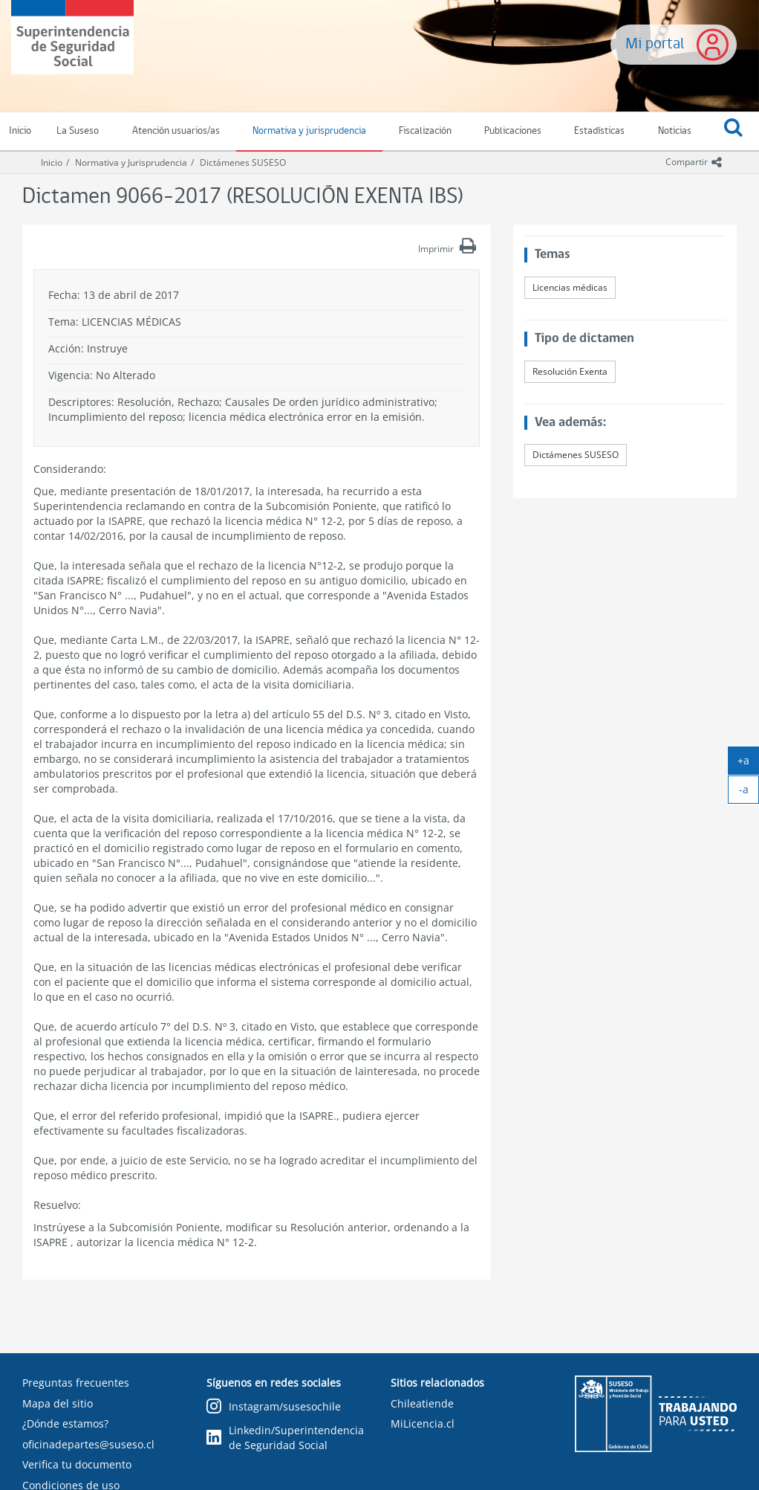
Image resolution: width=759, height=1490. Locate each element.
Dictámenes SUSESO (243, 162)
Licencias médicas (569, 287)
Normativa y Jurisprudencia (131, 162)
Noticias (674, 131)
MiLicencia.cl (423, 1423)
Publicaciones (512, 131)
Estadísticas (599, 131)
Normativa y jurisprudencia (309, 131)
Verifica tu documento (76, 1464)
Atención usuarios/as (176, 131)
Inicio (51, 162)
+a (748, 763)
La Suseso (77, 131)
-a (749, 792)
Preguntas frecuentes (75, 1382)
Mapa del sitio (57, 1403)
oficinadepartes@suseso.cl (88, 1444)
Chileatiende (422, 1403)
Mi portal (655, 44)
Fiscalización (425, 131)
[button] (733, 131)
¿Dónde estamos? (65, 1423)
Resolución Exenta (569, 371)
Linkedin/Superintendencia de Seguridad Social (285, 1437)
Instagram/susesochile (273, 1407)
